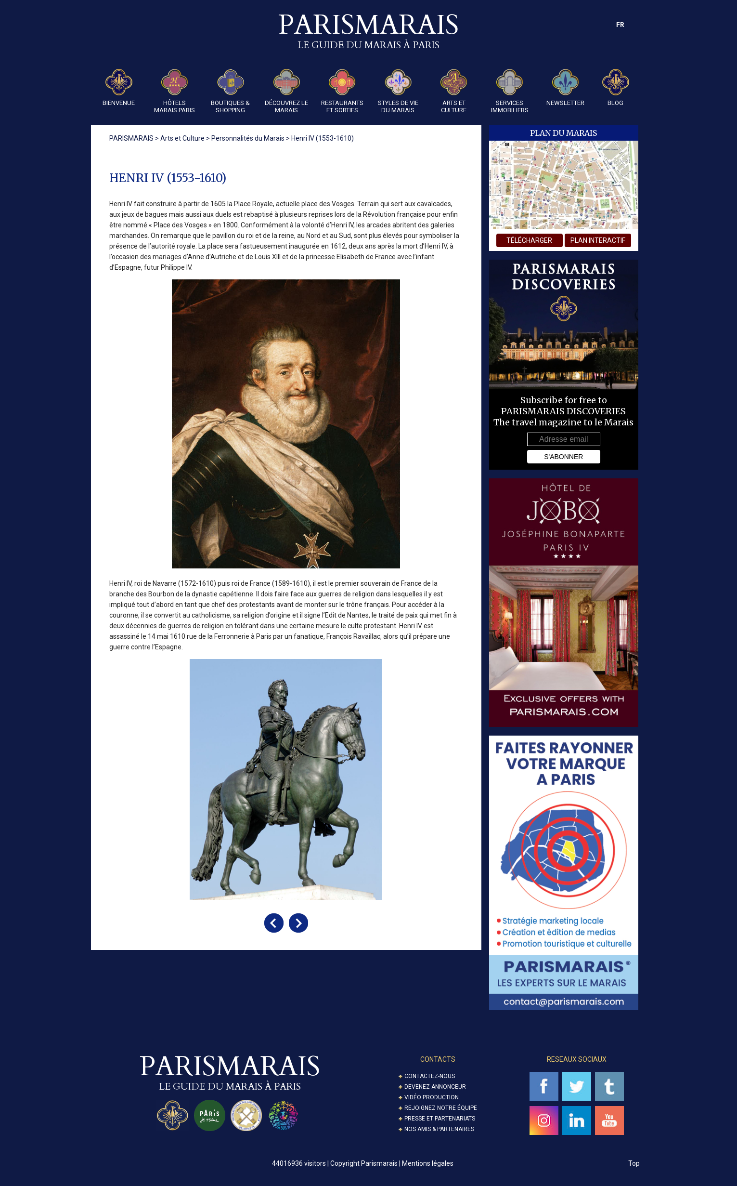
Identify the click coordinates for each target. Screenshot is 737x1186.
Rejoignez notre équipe (440, 1108)
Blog (615, 87)
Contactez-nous (429, 1076)
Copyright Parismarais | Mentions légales (391, 1163)
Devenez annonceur (435, 1086)
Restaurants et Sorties (342, 91)
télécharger (529, 240)
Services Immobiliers (510, 91)
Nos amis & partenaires (439, 1129)
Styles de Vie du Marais (398, 91)
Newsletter (565, 87)
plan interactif (597, 240)
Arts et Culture (453, 91)
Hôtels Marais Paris (174, 91)
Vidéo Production (431, 1097)
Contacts (437, 1059)
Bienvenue (119, 87)
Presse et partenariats (439, 1118)
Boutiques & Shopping (230, 91)
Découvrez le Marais (286, 91)
